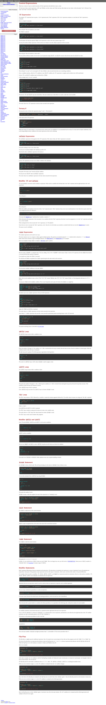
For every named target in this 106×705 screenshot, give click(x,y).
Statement (4, 23)
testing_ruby (3, 65)
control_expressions (4, 108)
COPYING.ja (3, 91)
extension (2, 71)
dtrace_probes (3, 67)
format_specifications (5, 73)
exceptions (3, 109)
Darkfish (6, 702)
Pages (4, 4)
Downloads (10, 1)
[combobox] (9, 6)
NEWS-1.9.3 (3, 39)
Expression (3, 12)
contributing (3, 58)
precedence (3, 116)
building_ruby (3, 59)
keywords (2, 77)
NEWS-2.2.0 (3, 42)
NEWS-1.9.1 (3, 36)
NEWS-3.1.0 (3, 51)
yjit (1, 120)
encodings (2, 69)
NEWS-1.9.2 (3, 38)
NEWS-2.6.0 (3, 47)
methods (2, 112)
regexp (2, 89)
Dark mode (17, 1)
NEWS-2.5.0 (3, 46)
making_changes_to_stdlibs (6, 63)
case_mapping (3, 54)
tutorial (2, 85)
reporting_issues (4, 64)
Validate (2, 700)
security (2, 98)
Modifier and (6, 16)
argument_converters (5, 82)
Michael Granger (12, 702)
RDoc (7, 701)
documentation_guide (5, 60)
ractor (2, 88)
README (2, 96)
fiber (1, 72)
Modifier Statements (4, 27)
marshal (2, 79)
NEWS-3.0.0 (3, 50)
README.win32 (4, 97)
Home (1, 1)
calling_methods (4, 106)
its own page (41, 326)
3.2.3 (5, 1)
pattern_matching (4, 115)
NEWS (2, 94)
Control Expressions (4, 11)
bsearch (2, 52)
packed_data (3, 87)
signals (2, 100)
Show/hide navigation (9, 30)
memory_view (3, 81)
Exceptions (30, 563)
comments (2, 107)
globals (2, 75)
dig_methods (3, 66)
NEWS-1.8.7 (3, 35)
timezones (2, 119)
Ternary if (2, 13)
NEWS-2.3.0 (3, 44)
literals (2, 110)
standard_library (4, 101)
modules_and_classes (5, 114)
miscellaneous (3, 113)
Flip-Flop (2, 28)
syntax (2, 103)
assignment (3, 104)
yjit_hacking (3, 121)
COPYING (2, 90)
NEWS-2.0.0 (3, 40)
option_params (3, 84)
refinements (3, 118)
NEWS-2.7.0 (3, 48)
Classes (8, 4)
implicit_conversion (4, 76)
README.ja (3, 95)
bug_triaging (3, 53)
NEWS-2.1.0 (3, 41)
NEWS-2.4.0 (3, 45)
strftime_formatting (4, 102)
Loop (3, 18)
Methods (12, 4)
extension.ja (3, 70)
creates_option (3, 83)
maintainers (3, 78)
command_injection (4, 57)
